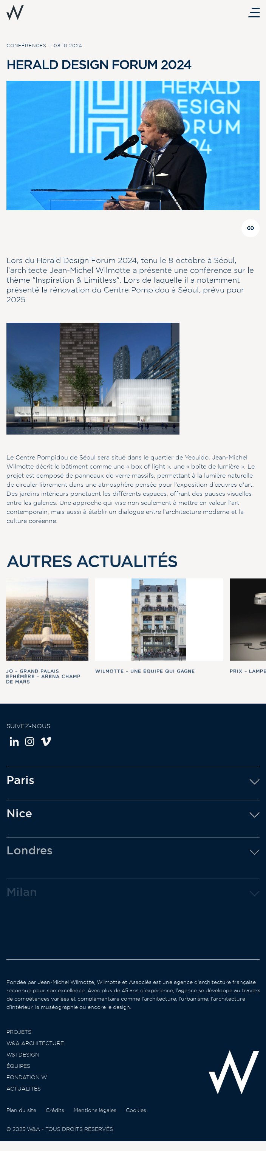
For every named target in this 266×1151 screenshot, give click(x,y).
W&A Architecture (35, 1052)
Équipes (18, 1074)
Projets (18, 1040)
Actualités (23, 1097)
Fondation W (26, 1086)
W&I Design (22, 1063)
